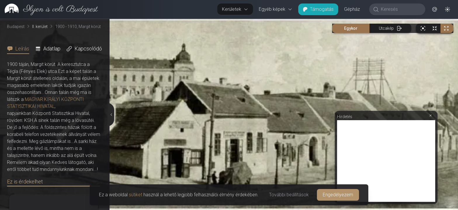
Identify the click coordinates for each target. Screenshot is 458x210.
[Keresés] (400, 9)
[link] (49, 9)
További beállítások (289, 194)
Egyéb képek (275, 9)
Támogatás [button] (318, 9)
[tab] (20, 48)
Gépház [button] (352, 9)
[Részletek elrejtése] (110, 114)
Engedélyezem (338, 194)
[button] (434, 9)
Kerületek (235, 9)
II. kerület (40, 26)
